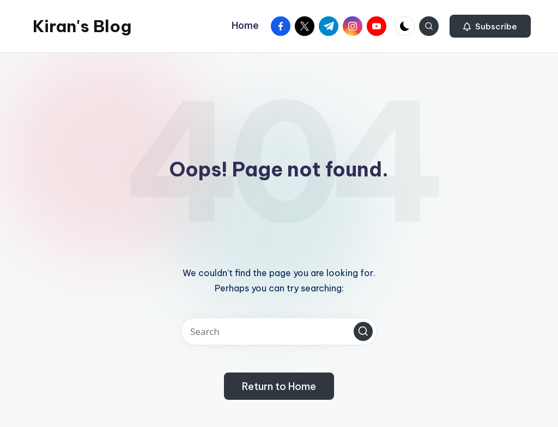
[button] (490, 26)
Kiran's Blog (82, 26)
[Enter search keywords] (279, 331)
